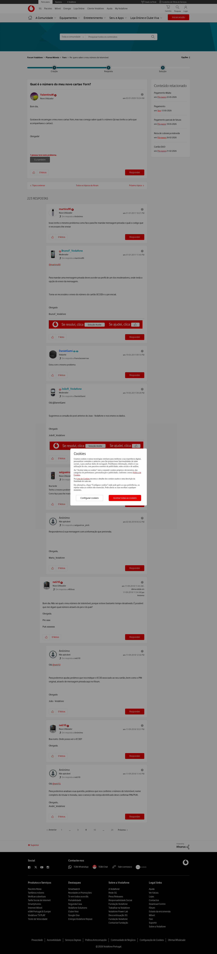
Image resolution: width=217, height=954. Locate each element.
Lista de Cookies (83, 479)
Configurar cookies (89, 498)
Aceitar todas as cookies (125, 498)
